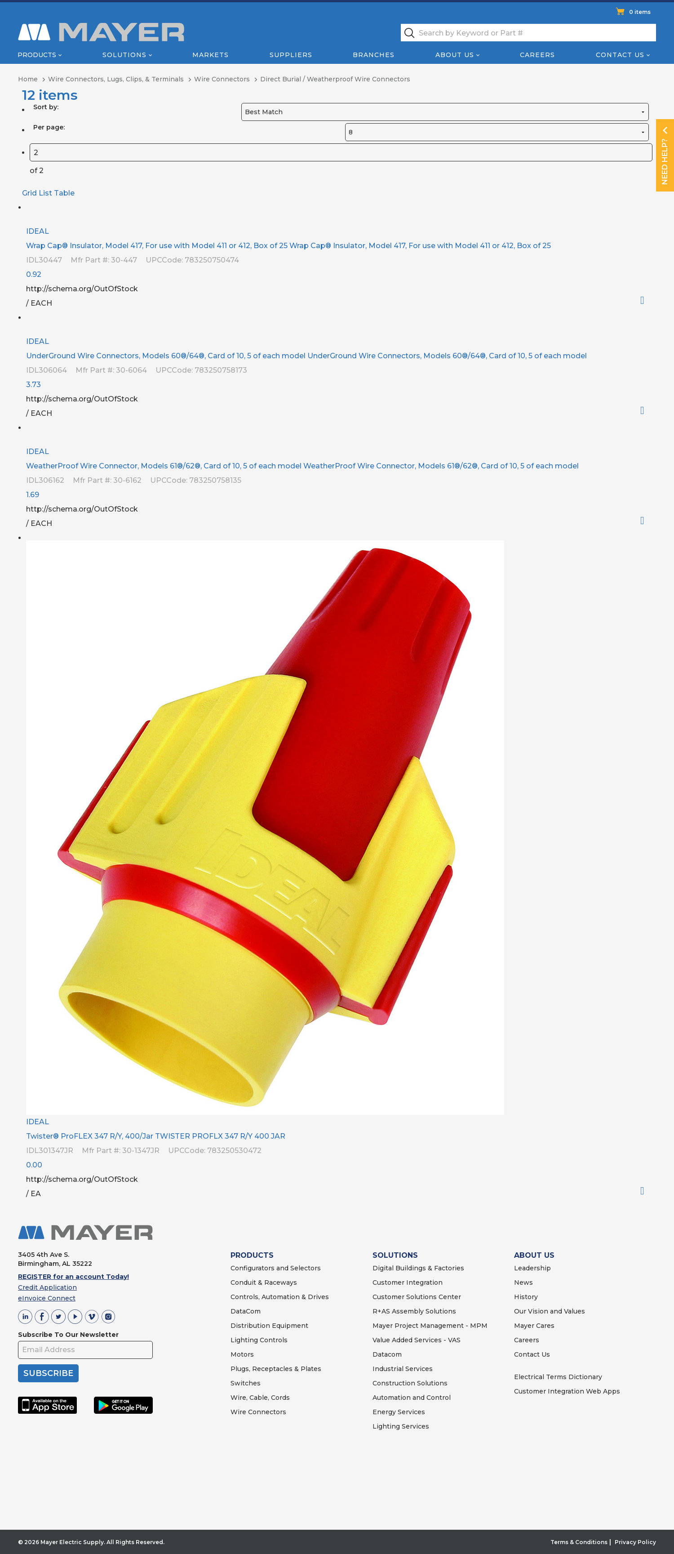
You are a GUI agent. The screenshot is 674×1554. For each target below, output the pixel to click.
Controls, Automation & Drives (280, 1297)
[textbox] (528, 32)
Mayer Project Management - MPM (430, 1326)
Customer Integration (407, 1282)
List (45, 193)
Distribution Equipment (269, 1326)
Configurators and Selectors (276, 1268)
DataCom (246, 1311)
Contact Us (620, 55)
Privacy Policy (635, 1542)
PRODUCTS (252, 1255)
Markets (210, 55)
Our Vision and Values (549, 1311)
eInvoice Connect (46, 1298)
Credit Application (47, 1287)
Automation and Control (411, 1398)
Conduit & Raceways (264, 1282)
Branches (374, 55)
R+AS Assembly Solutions (414, 1311)
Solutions (124, 55)
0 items (640, 12)
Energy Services (398, 1412)
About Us (454, 55)
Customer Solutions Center (416, 1297)
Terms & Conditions (578, 1542)
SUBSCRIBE (48, 1373)
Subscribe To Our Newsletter (68, 1335)
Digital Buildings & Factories (418, 1268)
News (523, 1282)
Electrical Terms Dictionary (558, 1377)
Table (64, 193)
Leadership (532, 1268)
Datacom (387, 1354)
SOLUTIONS (395, 1255)
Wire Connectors (258, 1412)
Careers (537, 55)
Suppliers (291, 55)
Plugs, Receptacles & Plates (276, 1369)
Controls (273, 1340)
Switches (246, 1383)
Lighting (244, 1340)
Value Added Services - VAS (416, 1340)
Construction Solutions (410, 1383)
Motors (242, 1354)
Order (646, 300)
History (526, 1297)
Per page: (49, 127)
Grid (29, 193)
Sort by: (45, 107)
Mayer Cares (534, 1326)
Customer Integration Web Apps (567, 1391)
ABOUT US (534, 1255)
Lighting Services (400, 1426)
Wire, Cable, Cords (260, 1398)
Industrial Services (402, 1369)
